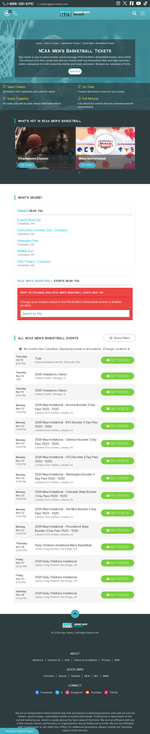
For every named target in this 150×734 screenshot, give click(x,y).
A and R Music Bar (29, 210)
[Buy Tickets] (117, 350)
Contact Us (53, 650)
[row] (75, 351)
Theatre (75, 666)
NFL (96, 666)
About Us (37, 650)
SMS (117, 650)
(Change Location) (116, 339)
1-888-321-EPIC (18, 3)
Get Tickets (26, 156)
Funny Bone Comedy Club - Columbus (42, 221)
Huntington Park (27, 231)
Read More (75, 71)
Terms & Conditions (85, 650)
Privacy (106, 650)
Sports (62, 666)
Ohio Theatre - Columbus (33, 252)
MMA (106, 666)
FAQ (67, 650)
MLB (87, 666)
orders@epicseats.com (52, 4)
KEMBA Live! (25, 242)
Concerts (48, 666)
